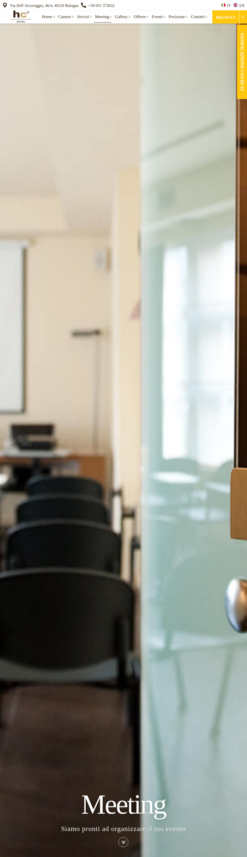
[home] (20, 16)
